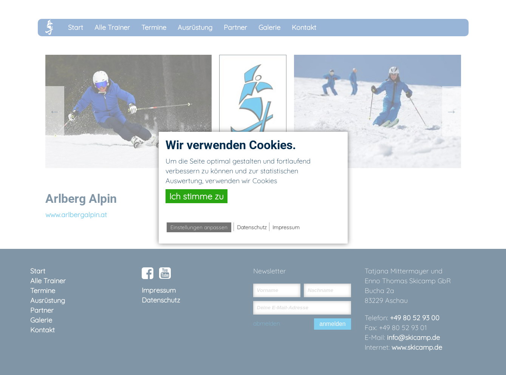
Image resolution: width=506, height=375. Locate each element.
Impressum (286, 227)
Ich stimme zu (196, 196)
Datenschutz (252, 227)
